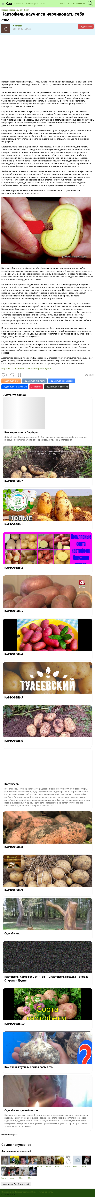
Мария (50, 1161)
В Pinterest (36, 386)
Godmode (17, 25)
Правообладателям (22, 1192)
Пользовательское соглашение (44, 1192)
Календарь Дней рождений (16, 1184)
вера (59, 1161)
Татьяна (23, 1161)
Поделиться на (15, 386)
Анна (14, 1173)
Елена (14, 1161)
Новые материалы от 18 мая (15, 9)
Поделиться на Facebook (61, 380)
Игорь (32, 1161)
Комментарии (32, 3)
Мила (32, 1173)
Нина (77, 1161)
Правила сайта (7, 1192)
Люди (42, 3)
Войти (62, 3)
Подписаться (86, 26)
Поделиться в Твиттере (57, 386)
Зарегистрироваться (76, 3)
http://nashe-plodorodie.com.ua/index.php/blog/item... (27, 368)
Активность (18, 3)
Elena (86, 1161)
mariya (5, 1161)
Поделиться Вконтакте (34, 380)
